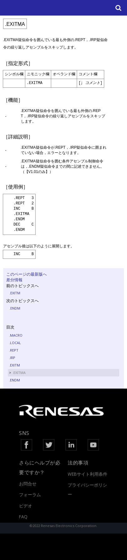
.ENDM (14, 308)
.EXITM (14, 293)
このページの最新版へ (26, 274)
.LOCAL (15, 342)
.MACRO (15, 335)
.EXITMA (19, 372)
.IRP (12, 357)
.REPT (13, 350)
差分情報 (14, 279)
